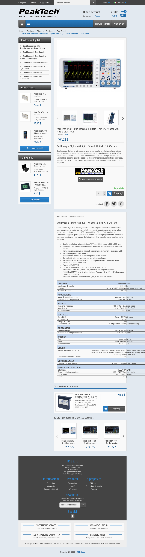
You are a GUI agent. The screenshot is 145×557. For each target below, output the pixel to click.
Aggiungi (115, 193)
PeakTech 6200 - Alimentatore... (41, 132)
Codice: (60, 135)
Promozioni (119, 23)
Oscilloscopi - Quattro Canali (35, 62)
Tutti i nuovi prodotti (34, 148)
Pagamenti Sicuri (51, 489)
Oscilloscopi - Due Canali (33, 52)
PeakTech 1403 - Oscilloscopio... (90, 442)
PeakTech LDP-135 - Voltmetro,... (41, 183)
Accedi (97, 16)
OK (93, 2)
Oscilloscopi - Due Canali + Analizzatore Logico (33, 57)
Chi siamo (94, 483)
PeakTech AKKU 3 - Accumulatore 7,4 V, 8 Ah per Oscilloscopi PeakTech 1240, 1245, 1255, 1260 (86, 398)
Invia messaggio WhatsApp (90, 179)
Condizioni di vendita (94, 486)
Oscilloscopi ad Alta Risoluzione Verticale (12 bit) (32, 47)
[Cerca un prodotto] (72, 2)
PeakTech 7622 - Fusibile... (41, 113)
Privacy (94, 489)
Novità (72, 486)
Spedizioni (51, 483)
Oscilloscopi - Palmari (32, 72)
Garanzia (51, 486)
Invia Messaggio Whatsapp (72, 474)
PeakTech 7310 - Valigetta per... (41, 165)
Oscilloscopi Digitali (30, 40)
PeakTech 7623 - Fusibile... (41, 95)
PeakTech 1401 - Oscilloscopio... (112, 442)
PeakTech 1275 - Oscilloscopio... (69, 442)
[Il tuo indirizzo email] (69, 505)
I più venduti (35, 200)
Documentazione (76, 216)
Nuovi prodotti (102, 23)
